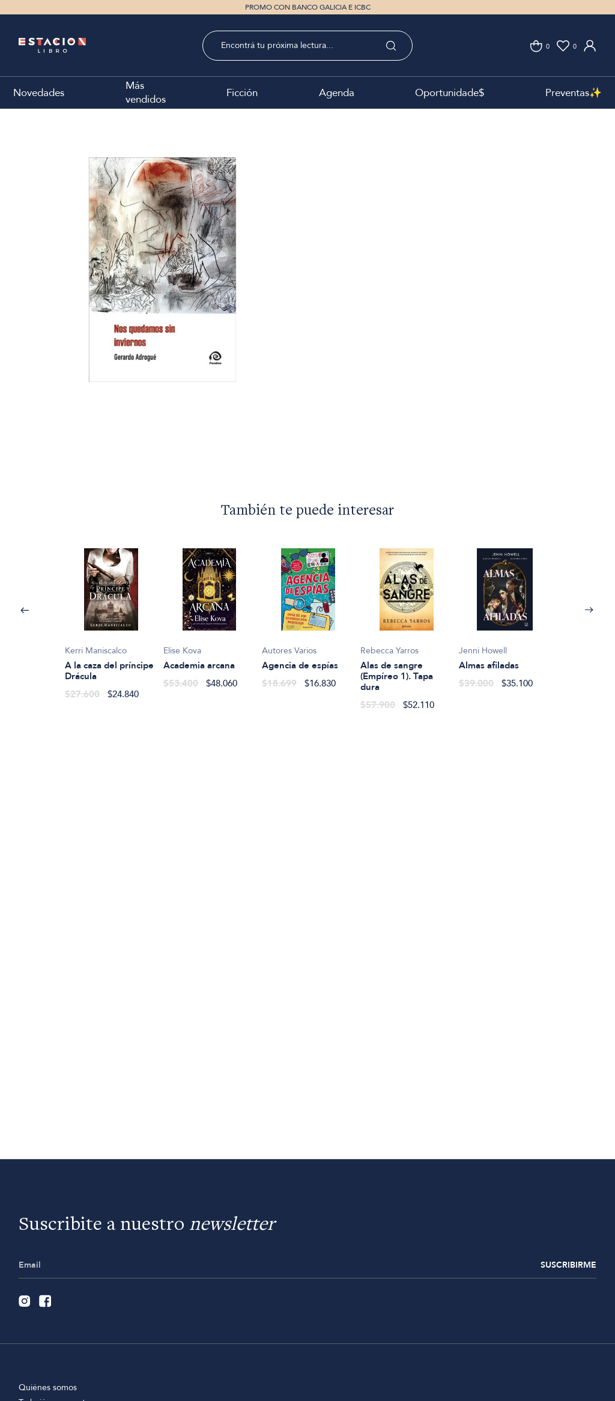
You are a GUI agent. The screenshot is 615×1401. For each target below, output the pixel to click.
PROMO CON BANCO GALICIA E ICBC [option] (308, 7)
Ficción (242, 93)
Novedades (38, 93)
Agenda (336, 93)
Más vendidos (146, 92)
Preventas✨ (573, 93)
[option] (162, 289)
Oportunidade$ (449, 93)
